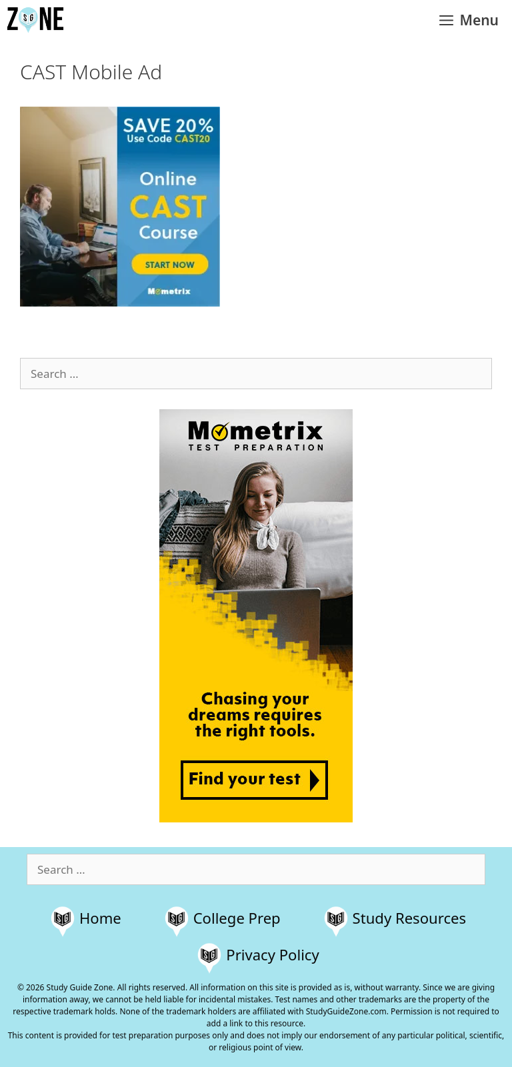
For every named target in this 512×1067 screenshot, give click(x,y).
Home (100, 918)
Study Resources (410, 918)
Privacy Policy (272, 954)
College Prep (237, 918)
